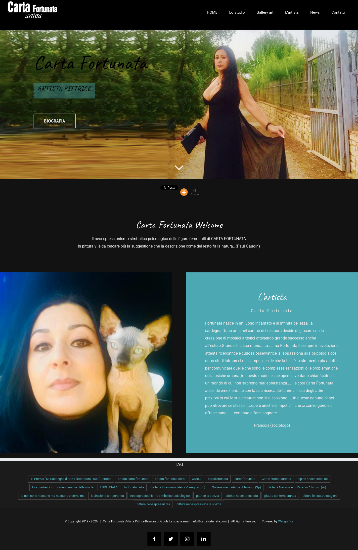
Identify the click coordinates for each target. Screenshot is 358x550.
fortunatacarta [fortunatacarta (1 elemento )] (134, 487)
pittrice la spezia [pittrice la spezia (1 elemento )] (207, 496)
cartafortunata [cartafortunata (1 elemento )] (218, 479)
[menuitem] (212, 12)
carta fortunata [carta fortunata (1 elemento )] (244, 479)
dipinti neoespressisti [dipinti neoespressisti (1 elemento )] (313, 479)
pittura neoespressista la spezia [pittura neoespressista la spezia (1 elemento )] (199, 504)
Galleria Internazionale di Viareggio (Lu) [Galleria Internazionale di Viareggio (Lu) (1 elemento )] (177, 487)
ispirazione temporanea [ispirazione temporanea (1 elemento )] (107, 496)
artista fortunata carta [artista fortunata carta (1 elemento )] (170, 479)
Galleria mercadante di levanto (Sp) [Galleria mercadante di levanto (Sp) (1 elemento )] (236, 487)
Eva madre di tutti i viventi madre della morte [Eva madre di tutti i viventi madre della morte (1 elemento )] (62, 487)
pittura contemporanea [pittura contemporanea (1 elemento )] (280, 496)
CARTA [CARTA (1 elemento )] (196, 479)
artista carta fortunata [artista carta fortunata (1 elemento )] (133, 479)
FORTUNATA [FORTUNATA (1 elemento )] (108, 487)
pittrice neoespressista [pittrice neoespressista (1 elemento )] (241, 496)
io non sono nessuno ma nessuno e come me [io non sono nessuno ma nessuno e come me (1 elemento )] (53, 496)
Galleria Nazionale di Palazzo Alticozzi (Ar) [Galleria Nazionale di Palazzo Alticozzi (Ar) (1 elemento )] (297, 487)
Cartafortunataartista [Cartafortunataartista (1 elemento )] (276, 479)
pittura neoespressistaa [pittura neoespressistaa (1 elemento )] (153, 504)
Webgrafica (286, 521)
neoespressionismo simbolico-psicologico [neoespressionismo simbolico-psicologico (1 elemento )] (160, 496)
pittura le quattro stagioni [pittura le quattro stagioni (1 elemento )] (320, 496)
